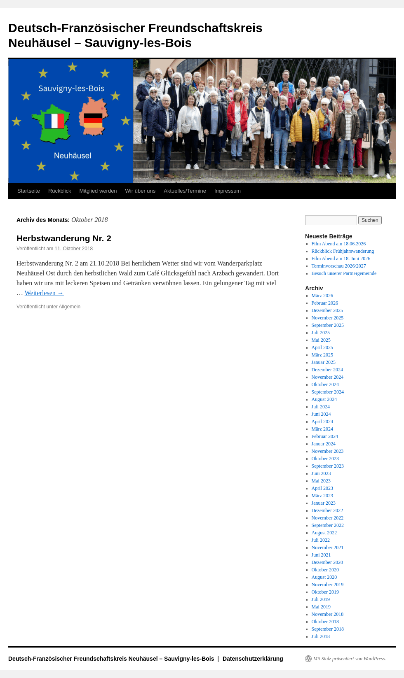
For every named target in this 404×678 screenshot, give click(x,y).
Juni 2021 (321, 555)
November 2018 (328, 614)
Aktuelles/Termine (185, 191)
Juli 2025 (321, 333)
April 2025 (322, 347)
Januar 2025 (324, 362)
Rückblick (59, 191)
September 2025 (328, 325)
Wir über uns (140, 191)
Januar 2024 (324, 444)
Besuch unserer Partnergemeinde (344, 273)
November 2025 (328, 318)
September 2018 (328, 629)
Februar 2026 (325, 303)
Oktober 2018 (325, 621)
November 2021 (328, 547)
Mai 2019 (321, 607)
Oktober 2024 (325, 384)
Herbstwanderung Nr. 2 (63, 238)
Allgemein (70, 307)
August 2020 (324, 577)
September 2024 (328, 392)
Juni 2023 (321, 473)
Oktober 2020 (325, 570)
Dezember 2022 (327, 510)
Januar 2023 (324, 503)
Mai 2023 (321, 481)
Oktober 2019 (325, 592)
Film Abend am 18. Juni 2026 (341, 258)
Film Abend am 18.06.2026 (339, 244)
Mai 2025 (321, 340)
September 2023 (328, 466)
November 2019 (328, 584)
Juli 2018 (321, 636)
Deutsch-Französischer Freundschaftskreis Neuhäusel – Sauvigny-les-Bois (112, 658)
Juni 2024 (321, 414)
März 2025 (322, 355)
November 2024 (328, 377)
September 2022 (328, 525)
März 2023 (322, 496)
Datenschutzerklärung (253, 658)
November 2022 (328, 518)
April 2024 (322, 421)
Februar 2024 (325, 436)
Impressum (227, 191)
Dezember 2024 (327, 370)
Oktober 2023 (325, 458)
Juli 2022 (321, 540)
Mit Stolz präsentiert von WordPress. (349, 659)
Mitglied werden (98, 191)
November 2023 (328, 451)
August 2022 (324, 533)
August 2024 (324, 399)
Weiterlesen (44, 292)
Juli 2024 (321, 407)
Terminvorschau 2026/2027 (339, 266)
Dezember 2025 (327, 310)
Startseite (28, 191)
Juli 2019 (321, 599)
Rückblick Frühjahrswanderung (343, 251)
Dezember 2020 (327, 562)
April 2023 (322, 488)
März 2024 (322, 429)
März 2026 (322, 295)
